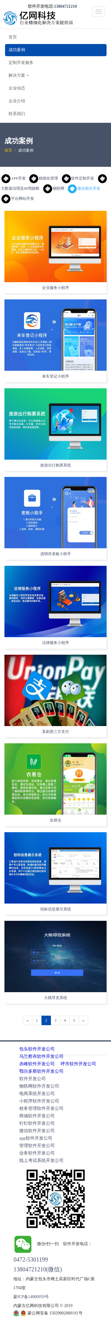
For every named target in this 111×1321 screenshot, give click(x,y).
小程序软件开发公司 (39, 1101)
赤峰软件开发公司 (37, 1063)
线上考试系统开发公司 (41, 1160)
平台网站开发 (17, 198)
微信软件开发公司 (37, 1130)
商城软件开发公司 (37, 1115)
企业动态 (17, 88)
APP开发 (13, 178)
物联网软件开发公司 (39, 1086)
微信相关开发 (84, 188)
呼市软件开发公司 (78, 1063)
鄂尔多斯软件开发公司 (41, 1071)
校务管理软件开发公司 (41, 1108)
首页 (13, 37)
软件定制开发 (78, 178)
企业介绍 (17, 101)
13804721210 (65, 6)
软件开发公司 (32, 1078)
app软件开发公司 (35, 1138)
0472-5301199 (31, 1259)
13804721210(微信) (38, 1269)
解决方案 (19, 75)
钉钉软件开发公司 (37, 1123)
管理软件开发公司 (37, 1145)
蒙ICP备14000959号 (31, 1297)
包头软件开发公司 (37, 1049)
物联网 (53, 188)
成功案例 (17, 50)
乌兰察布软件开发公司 (41, 1056)
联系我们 (17, 113)
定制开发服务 (21, 62)
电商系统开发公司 (37, 1093)
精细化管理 (43, 178)
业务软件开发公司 (37, 1153)
